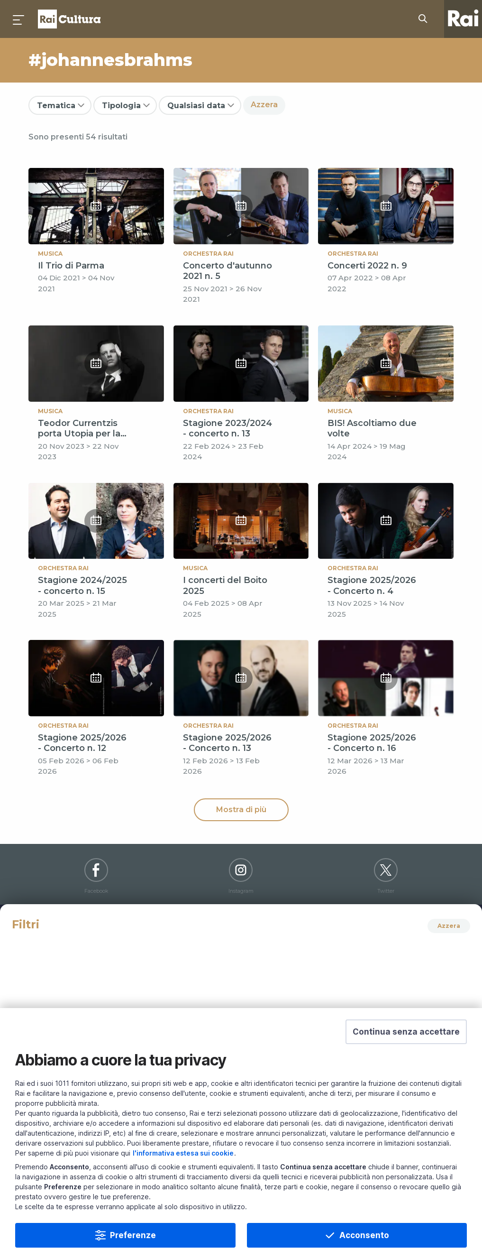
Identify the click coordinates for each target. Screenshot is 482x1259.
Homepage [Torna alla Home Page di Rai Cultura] (69, 18)
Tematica (56, 105)
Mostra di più (241, 809)
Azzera (264, 104)
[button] (406, 1051)
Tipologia (121, 105)
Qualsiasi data (196, 105)
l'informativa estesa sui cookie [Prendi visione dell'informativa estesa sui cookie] (183, 1172)
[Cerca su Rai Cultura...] (426, 19)
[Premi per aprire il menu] (19, 19)
